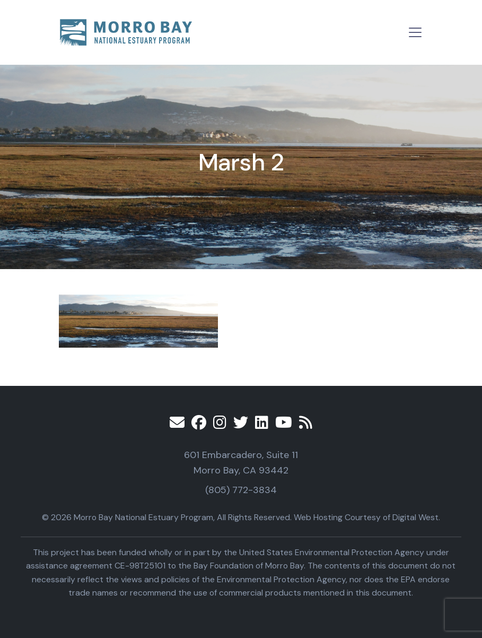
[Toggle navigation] (415, 32)
